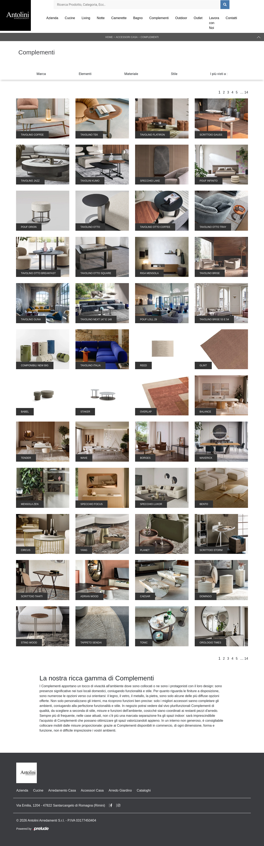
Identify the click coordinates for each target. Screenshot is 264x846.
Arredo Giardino (120, 790)
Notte (101, 18)
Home (109, 37)
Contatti (231, 18)
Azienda (52, 18)
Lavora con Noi (214, 23)
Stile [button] (174, 74)
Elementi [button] (85, 74)
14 (246, 92)
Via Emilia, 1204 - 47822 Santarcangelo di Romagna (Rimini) (60, 805)
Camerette (119, 18)
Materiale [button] (131, 74)
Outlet (198, 18)
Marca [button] (41, 74)
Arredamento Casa (62, 790)
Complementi (159, 18)
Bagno (138, 18)
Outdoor (181, 18)
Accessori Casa (127, 37)
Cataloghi (144, 790)
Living (86, 18)
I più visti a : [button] (219, 74)
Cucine (70, 18)
